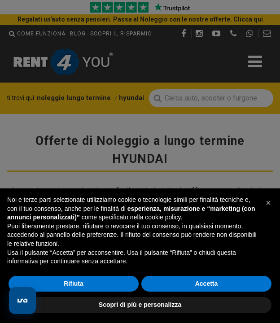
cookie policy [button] (162, 217)
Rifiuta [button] (73, 283)
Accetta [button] (206, 283)
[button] (268, 203)
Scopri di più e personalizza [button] (140, 304)
